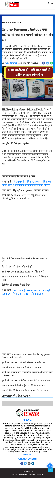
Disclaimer (39, 474)
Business (14, 22)
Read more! (27, 454)
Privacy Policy (23, 474)
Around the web (16, 396)
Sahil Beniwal (11, 63)
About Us (27, 419)
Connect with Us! (27, 458)
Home (4, 22)
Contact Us (31, 474)
